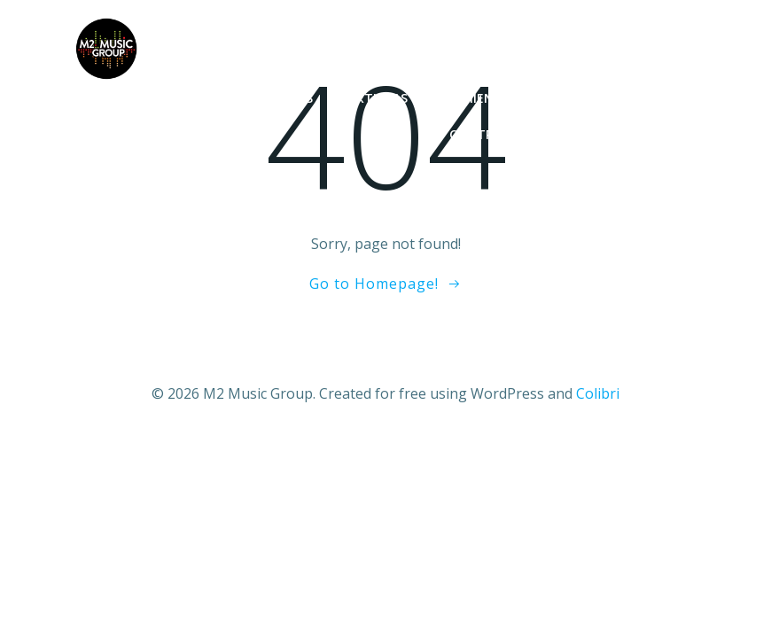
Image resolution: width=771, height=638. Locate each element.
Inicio (200, 97)
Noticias (283, 97)
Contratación (499, 134)
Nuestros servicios (621, 97)
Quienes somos (636, 134)
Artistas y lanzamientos (433, 97)
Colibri (597, 393)
